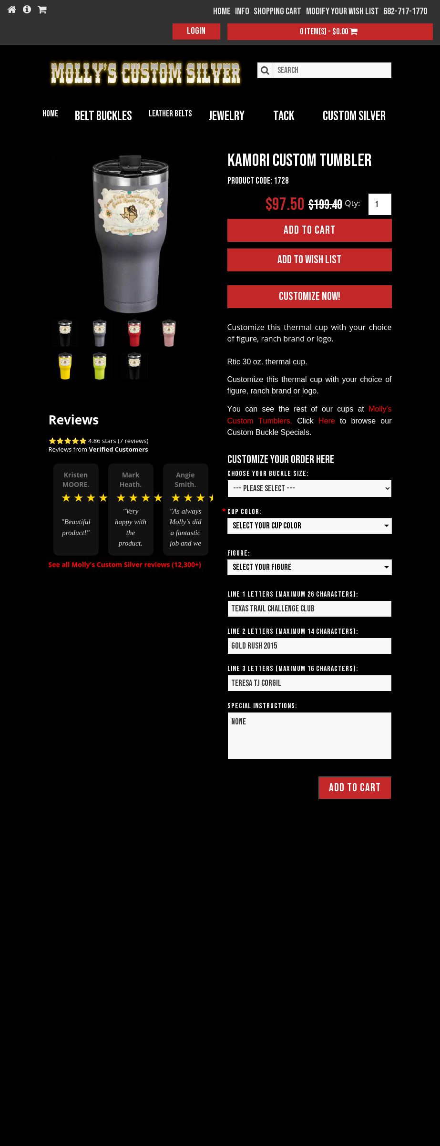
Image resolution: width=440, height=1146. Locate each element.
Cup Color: (244, 512)
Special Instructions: (262, 706)
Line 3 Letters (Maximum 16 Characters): (292, 668)
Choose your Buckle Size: (267, 473)
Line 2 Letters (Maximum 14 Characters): (292, 631)
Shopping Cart (277, 11)
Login (196, 31)
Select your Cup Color (267, 526)
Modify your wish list (342, 11)
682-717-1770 (405, 11)
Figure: (238, 553)
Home (50, 114)
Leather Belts (170, 114)
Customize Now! (309, 296)
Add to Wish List (309, 260)
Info (242, 11)
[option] (76, 509)
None (309, 736)
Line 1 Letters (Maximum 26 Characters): (292, 594)
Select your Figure (262, 567)
